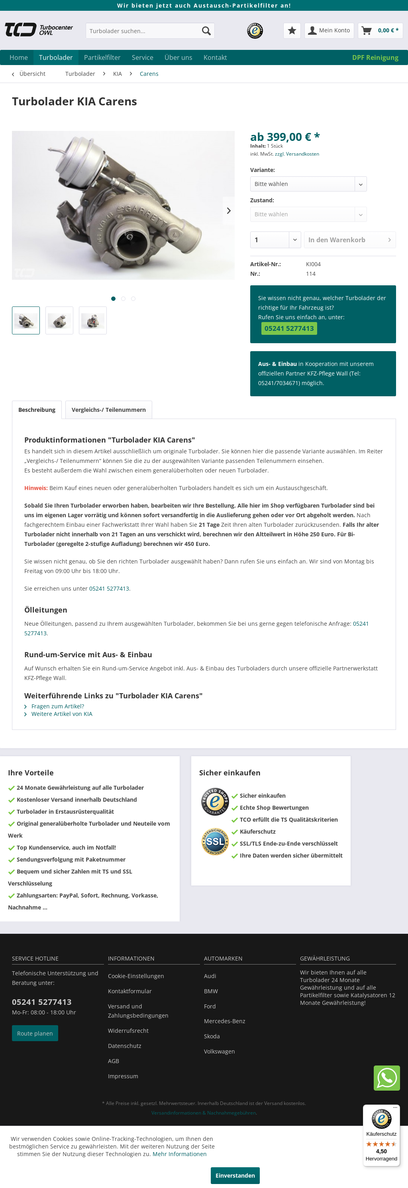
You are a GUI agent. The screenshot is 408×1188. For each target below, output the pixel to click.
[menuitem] (150, 34)
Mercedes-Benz (224, 1021)
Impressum (123, 1076)
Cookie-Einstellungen (136, 976)
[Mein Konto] (329, 31)
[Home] (18, 57)
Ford (210, 1006)
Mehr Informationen (180, 1154)
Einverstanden (235, 1175)
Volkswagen (219, 1051)
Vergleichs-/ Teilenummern (109, 409)
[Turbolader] (55, 57)
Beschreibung (36, 409)
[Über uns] (178, 57)
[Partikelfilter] (102, 57)
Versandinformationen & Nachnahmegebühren (203, 1112)
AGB (113, 1061)
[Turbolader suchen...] (150, 31)
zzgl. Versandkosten (297, 153)
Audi (210, 976)
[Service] (142, 57)
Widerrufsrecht (128, 1030)
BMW (211, 991)
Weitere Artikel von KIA (58, 714)
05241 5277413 (289, 328)
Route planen (35, 1033)
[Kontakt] (215, 57)
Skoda (212, 1036)
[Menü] (395, 1109)
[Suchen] (206, 31)
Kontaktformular (130, 991)
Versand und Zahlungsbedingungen (138, 1011)
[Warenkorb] (380, 31)
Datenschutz (124, 1046)
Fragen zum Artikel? (54, 706)
